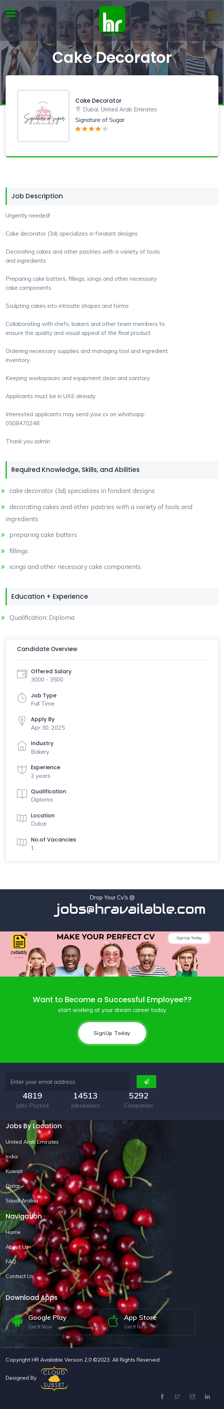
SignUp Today (112, 1033)
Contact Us (20, 1276)
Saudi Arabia (22, 1200)
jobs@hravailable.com (136, 909)
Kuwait (14, 1171)
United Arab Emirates (32, 1141)
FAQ (11, 1261)
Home (13, 1232)
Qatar (13, 1185)
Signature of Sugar (100, 119)
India (12, 1156)
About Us (17, 1246)
